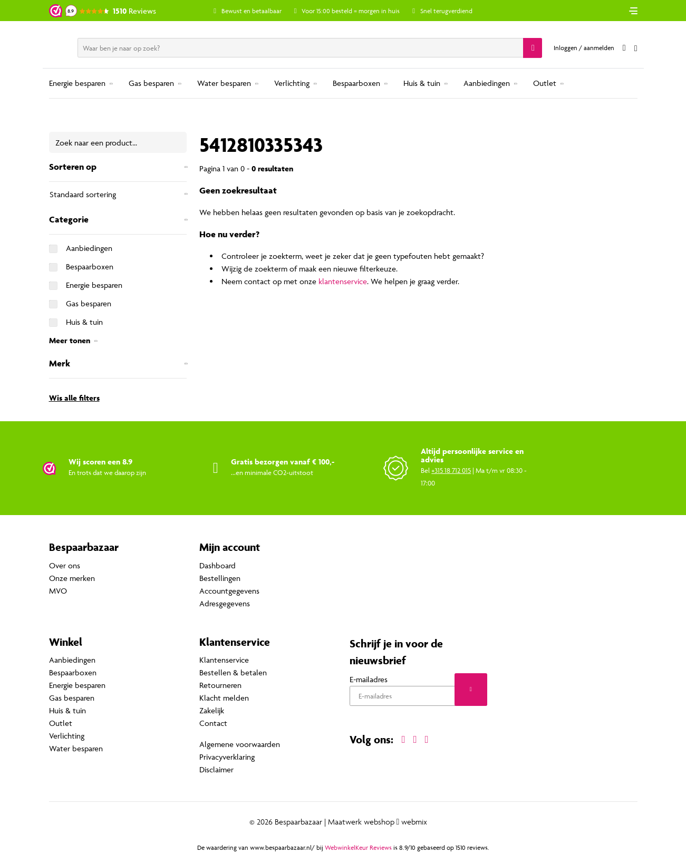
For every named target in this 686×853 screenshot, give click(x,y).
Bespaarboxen (356, 83)
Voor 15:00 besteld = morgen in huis (351, 11)
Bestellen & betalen (233, 672)
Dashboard (217, 565)
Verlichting (292, 83)
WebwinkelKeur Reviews (358, 847)
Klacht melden (224, 698)
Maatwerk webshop (361, 822)
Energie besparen (77, 83)
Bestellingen (219, 578)
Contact (213, 723)
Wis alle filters (74, 398)
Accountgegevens (229, 591)
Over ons (64, 565)
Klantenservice (224, 660)
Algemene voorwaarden (239, 744)
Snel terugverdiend (446, 11)
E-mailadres (369, 679)
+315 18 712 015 (451, 470)
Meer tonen (69, 340)
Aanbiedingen (486, 83)
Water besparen (224, 83)
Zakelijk (211, 710)
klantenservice (342, 281)
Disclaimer (216, 769)
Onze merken (72, 578)
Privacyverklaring (227, 757)
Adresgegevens (224, 603)
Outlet (544, 83)
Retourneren (220, 685)
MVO (58, 591)
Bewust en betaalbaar (251, 11)
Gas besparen (151, 83)
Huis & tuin (421, 83)
